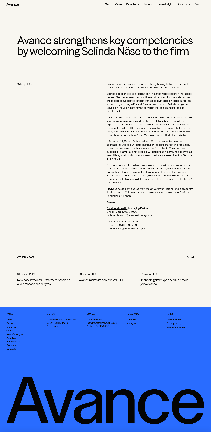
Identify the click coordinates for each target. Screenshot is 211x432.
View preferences (180, 426)
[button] (133, 4)
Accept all (163, 426)
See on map (52, 326)
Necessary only (199, 426)
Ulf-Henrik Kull (115, 221)
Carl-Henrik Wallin (117, 208)
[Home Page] (12, 4)
